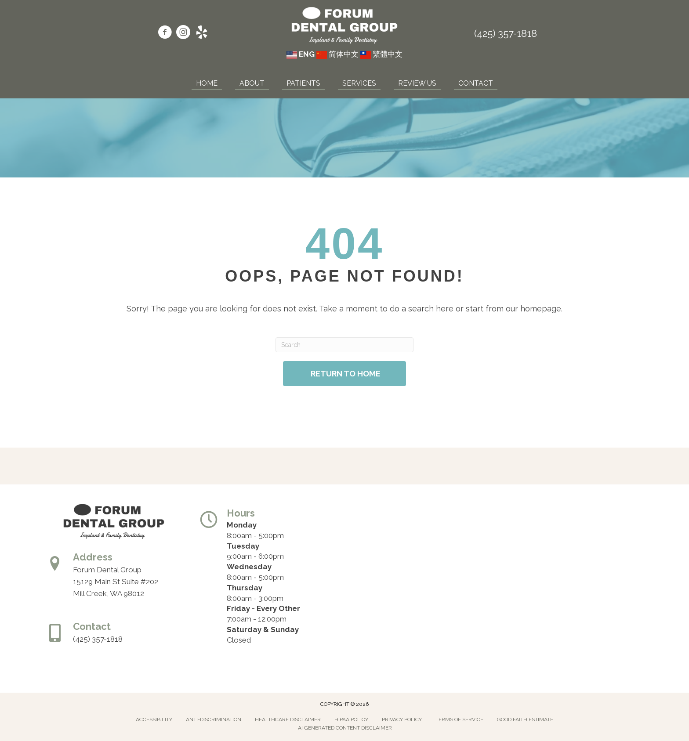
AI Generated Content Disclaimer (345, 728)
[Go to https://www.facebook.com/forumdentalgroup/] (165, 33)
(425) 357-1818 (505, 33)
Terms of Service (459, 719)
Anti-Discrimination (213, 719)
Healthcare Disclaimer (288, 719)
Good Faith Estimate (525, 719)
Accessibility (154, 719)
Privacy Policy (402, 719)
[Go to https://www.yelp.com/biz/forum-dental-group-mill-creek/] (202, 33)
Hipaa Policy (351, 719)
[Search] (344, 344)
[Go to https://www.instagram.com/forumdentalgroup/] (183, 33)
